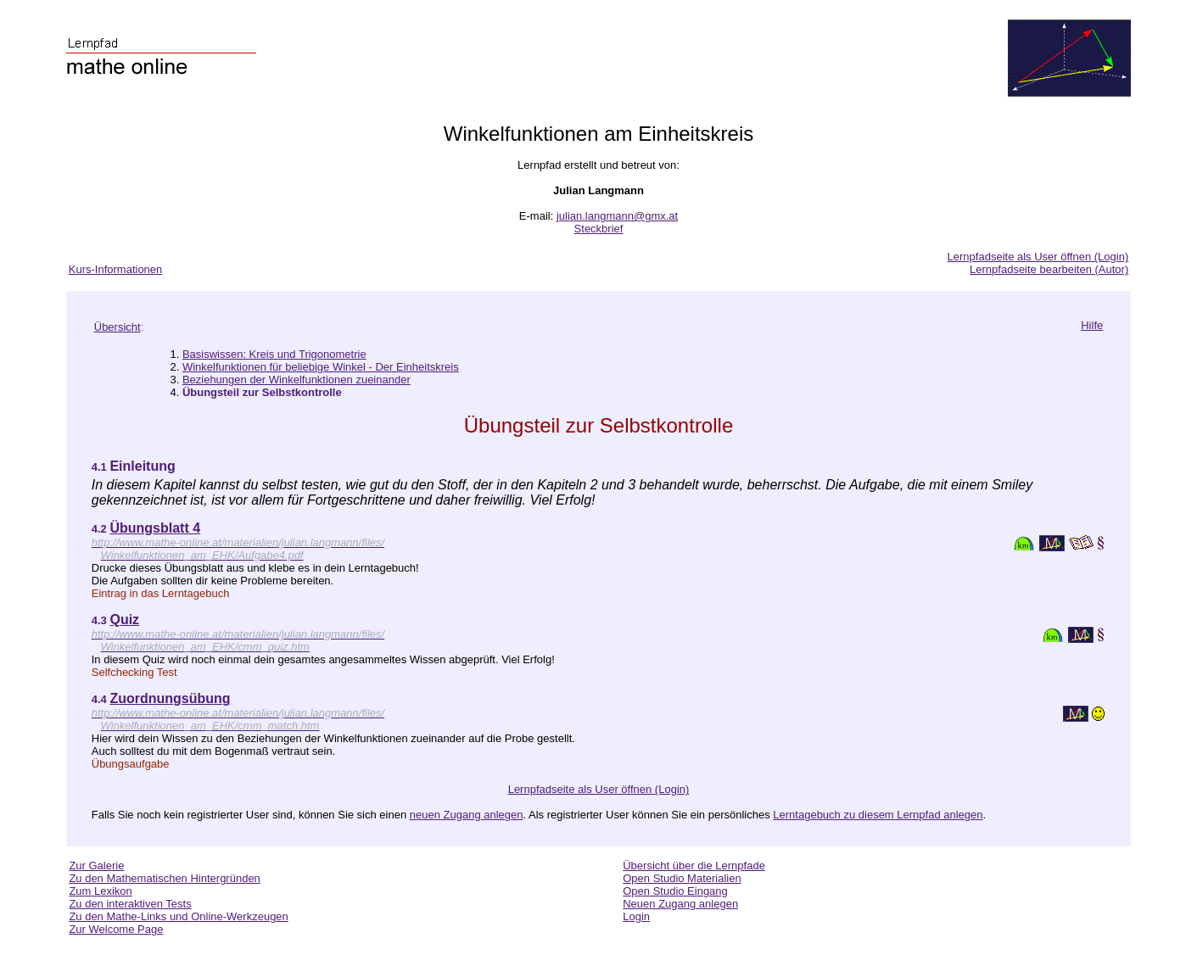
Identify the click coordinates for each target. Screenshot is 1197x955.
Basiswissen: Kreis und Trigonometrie (274, 354)
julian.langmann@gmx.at (617, 215)
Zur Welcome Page (116, 929)
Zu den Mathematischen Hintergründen (164, 878)
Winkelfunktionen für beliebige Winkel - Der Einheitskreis (320, 366)
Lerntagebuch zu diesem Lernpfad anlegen (877, 814)
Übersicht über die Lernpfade (694, 865)
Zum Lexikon (100, 891)
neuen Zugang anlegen (466, 814)
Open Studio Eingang (675, 891)
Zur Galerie (96, 865)
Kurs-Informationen (116, 269)
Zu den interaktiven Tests (130, 903)
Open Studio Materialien (682, 878)
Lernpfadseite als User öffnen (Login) (1038, 256)
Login (636, 916)
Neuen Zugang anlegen (680, 903)
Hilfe (1092, 325)
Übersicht (117, 327)
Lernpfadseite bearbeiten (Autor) (1049, 269)
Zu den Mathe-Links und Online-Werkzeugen (178, 916)
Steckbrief (599, 228)
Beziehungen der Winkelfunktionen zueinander (296, 379)
